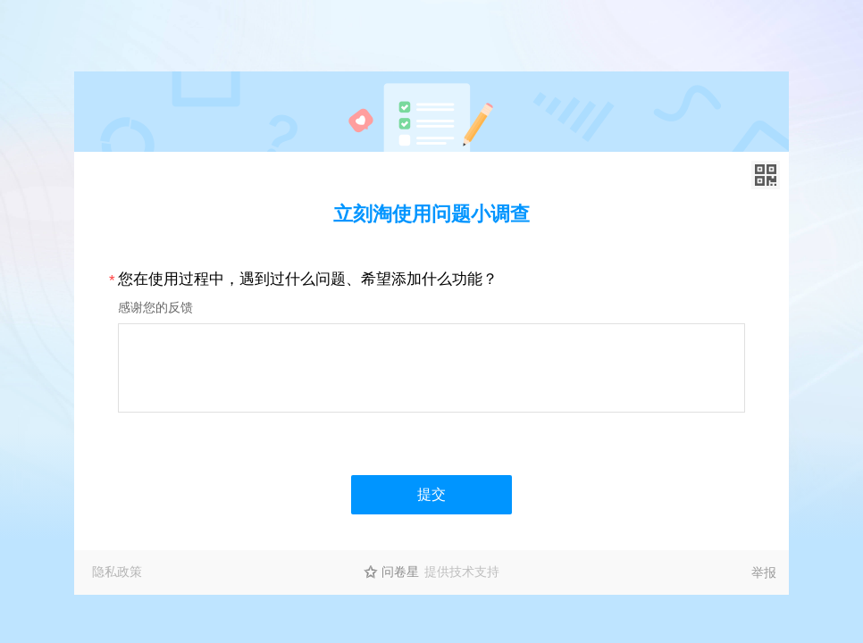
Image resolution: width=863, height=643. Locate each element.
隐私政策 (117, 571)
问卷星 (400, 571)
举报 (763, 572)
